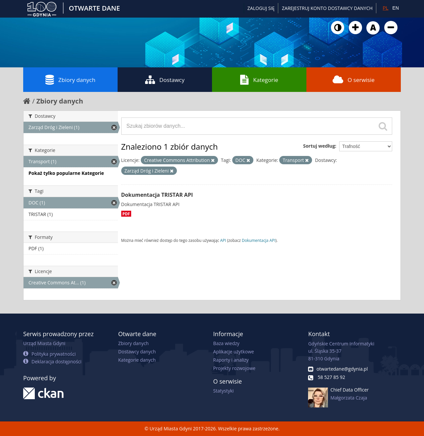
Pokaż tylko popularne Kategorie (66, 173)
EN (396, 8)
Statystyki (223, 391)
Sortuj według (319, 146)
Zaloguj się (261, 8)
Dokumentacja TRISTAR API (157, 194)
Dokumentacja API (259, 240)
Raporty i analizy (231, 360)
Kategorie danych (137, 360)
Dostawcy (165, 80)
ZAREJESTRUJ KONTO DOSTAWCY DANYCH (327, 8)
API (223, 240)
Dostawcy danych (137, 351)
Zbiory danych (70, 80)
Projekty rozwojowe (234, 368)
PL (385, 8)
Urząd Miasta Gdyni (44, 343)
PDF (126, 213)
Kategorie (259, 80)
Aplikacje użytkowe (233, 351)
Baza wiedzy (226, 343)
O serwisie (354, 80)
